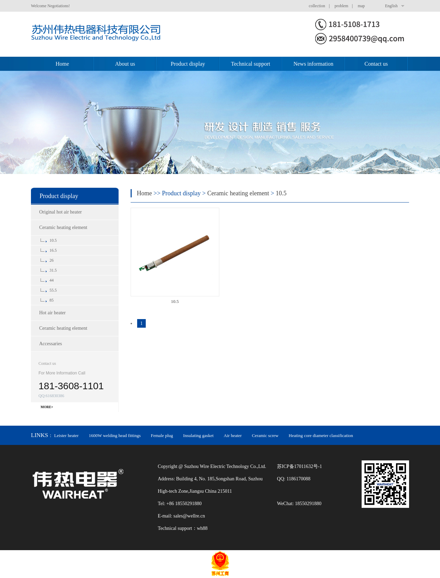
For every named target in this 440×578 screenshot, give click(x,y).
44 (52, 280)
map (361, 5)
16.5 (53, 250)
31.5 (53, 270)
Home (62, 64)
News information (313, 64)
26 (52, 260)
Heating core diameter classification (321, 435)
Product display (187, 64)
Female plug (162, 435)
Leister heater (66, 435)
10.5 (53, 240)
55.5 (53, 290)
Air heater (233, 435)
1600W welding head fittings (115, 435)
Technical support (250, 64)
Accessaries (50, 343)
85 (52, 300)
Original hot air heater (60, 212)
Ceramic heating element (63, 227)
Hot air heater (52, 312)
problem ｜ (345, 5)
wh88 (202, 528)
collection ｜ (321, 5)
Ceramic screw (265, 435)
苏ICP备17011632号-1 (299, 466)
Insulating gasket (198, 435)
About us (125, 64)
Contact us (376, 64)
